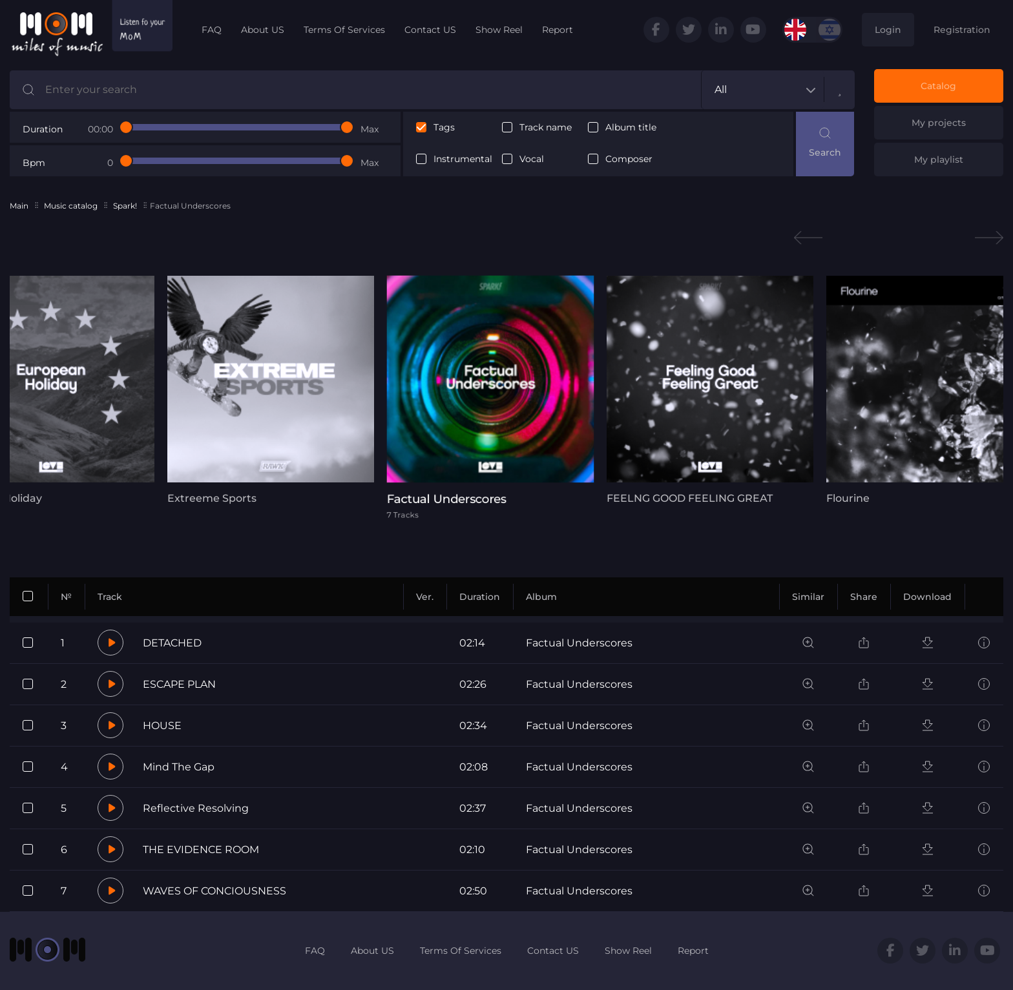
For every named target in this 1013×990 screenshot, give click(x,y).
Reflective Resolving (196, 808)
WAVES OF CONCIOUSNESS (214, 891)
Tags (444, 127)
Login (888, 30)
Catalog (938, 86)
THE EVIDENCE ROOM (201, 849)
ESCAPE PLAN (179, 684)
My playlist (938, 159)
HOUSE (162, 725)
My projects (939, 123)
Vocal (531, 159)
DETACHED (172, 643)
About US (262, 30)
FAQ (212, 30)
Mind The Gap (178, 767)
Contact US (430, 30)
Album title (630, 127)
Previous (808, 238)
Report (557, 30)
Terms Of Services (344, 30)
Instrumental (462, 159)
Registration (962, 30)
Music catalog (71, 206)
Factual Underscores (579, 643)
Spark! (125, 206)
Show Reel (499, 30)
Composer (629, 159)
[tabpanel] (270, 390)
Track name (545, 127)
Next (989, 238)
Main (19, 206)
